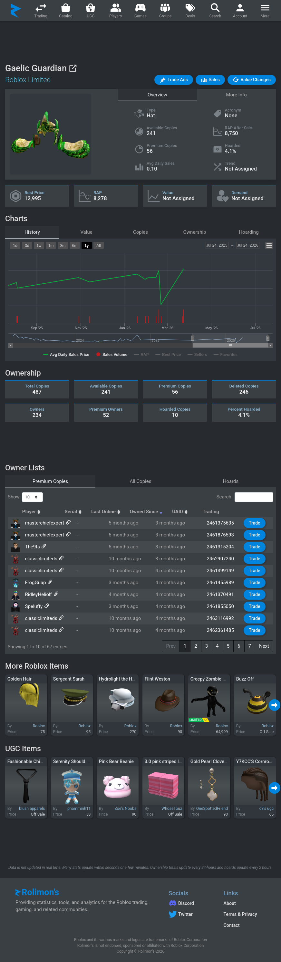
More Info (236, 95)
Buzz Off (245, 679)
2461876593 (223, 535)
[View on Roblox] (72, 68)
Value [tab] (86, 232)
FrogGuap (34, 582)
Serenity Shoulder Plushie (79, 761)
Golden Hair (19, 679)
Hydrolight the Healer (120, 679)
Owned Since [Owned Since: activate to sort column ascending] (178, 512)
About (230, 903)
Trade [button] (256, 522)
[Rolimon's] (16, 11)
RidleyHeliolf (37, 594)
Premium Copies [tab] (50, 481)
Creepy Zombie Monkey (214, 679)
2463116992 (223, 618)
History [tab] (32, 232)
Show (25, 497)
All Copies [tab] (140, 481)
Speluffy (33, 606)
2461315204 (223, 547)
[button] (173, 80)
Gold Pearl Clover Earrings (217, 761)
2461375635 (223, 523)
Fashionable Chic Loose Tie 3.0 (39, 761)
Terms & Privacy (240, 914)
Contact (232, 925)
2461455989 (223, 582)
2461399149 (223, 571)
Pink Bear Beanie (116, 761)
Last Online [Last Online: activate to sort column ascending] (132, 512)
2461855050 (223, 606)
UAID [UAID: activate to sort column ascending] (218, 512)
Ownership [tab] (194, 232)
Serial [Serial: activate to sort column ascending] (95, 512)
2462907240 (223, 559)
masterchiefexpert (43, 523)
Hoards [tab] (231, 481)
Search (245, 497)
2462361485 (223, 630)
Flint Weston (157, 679)
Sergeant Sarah (68, 679)
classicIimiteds (40, 559)
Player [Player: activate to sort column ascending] (34, 512)
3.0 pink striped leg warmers (174, 761)
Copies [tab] (140, 232)
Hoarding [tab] (248, 232)
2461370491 (223, 594)
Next (264, 646)
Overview (157, 95)
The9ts (31, 547)
